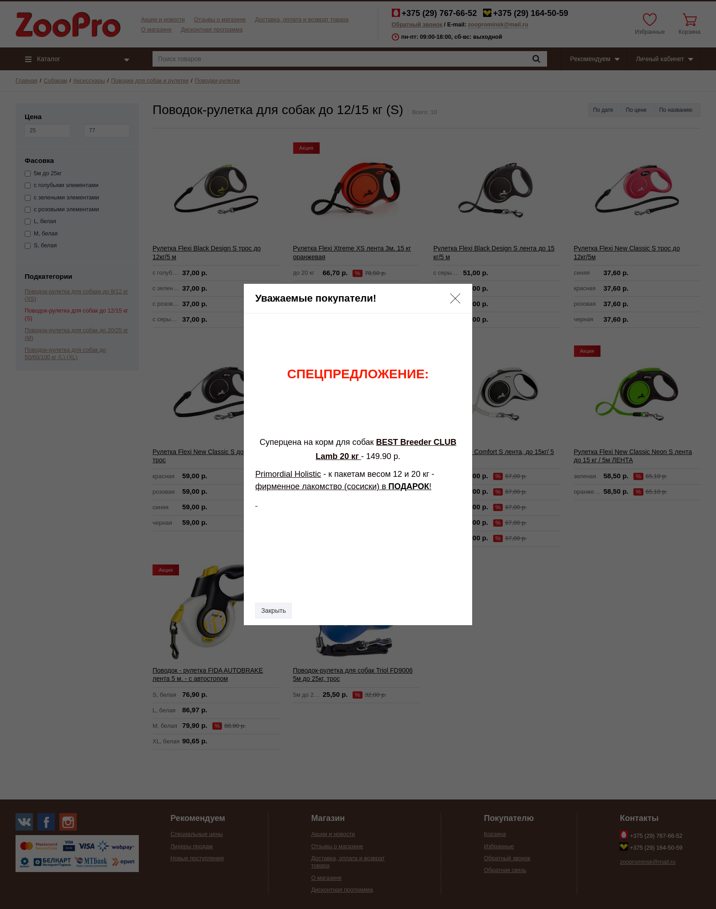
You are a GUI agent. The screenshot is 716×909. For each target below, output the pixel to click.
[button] (455, 298)
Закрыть (273, 610)
